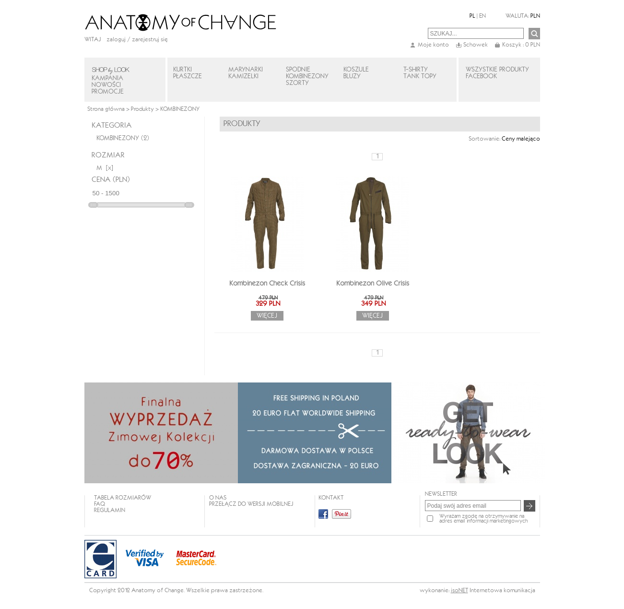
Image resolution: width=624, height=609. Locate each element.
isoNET (459, 590)
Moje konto (433, 45)
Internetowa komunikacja (502, 590)
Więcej (267, 316)
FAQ (99, 504)
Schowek (475, 45)
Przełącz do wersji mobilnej (251, 504)
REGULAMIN (109, 510)
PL (472, 16)
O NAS (217, 498)
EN (482, 16)
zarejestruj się (150, 39)
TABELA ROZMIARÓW (122, 498)
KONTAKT (330, 498)
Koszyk (521, 45)
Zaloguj (116, 39)
